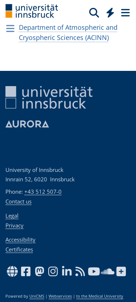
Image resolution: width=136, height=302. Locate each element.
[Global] (108, 11)
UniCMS (36, 296)
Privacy (14, 225)
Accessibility (20, 239)
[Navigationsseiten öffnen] (10, 28)
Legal (11, 215)
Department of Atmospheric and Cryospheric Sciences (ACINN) (68, 32)
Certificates (19, 249)
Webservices (60, 296)
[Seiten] (125, 12)
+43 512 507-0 (43, 191)
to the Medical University (99, 296)
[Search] (94, 12)
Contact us (18, 201)
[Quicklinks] (110, 12)
